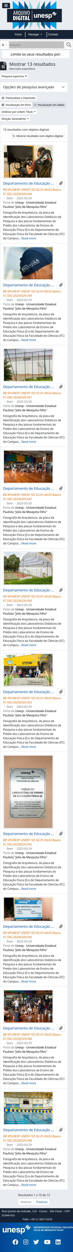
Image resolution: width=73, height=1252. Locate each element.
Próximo (41, 1202)
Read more (28, 238)
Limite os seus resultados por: (36, 54)
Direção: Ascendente (14, 118)
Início (18, 34)
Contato (53, 34)
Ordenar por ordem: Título (17, 111)
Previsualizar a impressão (18, 98)
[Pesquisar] (36, 44)
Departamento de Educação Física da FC (29, 183)
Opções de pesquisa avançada (28, 87)
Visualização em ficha (16, 105)
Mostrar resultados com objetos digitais (38, 136)
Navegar (34, 34)
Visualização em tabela (49, 105)
